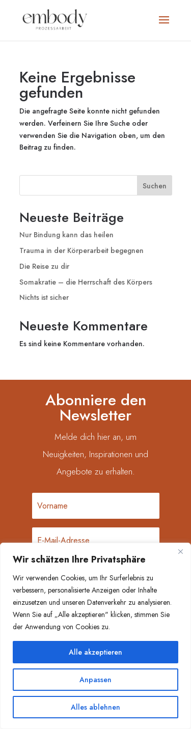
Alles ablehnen (95, 707)
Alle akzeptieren (95, 652)
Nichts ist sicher (44, 297)
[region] (95, 636)
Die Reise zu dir (44, 266)
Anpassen (95, 680)
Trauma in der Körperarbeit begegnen (81, 250)
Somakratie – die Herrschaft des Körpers (85, 282)
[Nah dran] (180, 551)
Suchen (155, 186)
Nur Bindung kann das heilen (66, 235)
